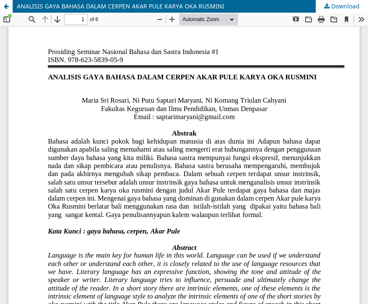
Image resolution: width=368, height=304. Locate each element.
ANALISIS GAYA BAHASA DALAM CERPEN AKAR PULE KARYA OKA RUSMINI (120, 6)
